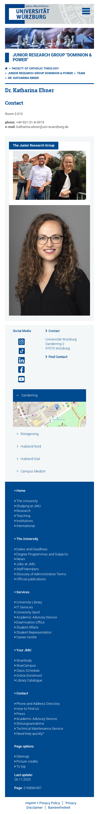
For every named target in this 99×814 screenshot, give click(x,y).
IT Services (23, 607)
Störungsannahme (29, 724)
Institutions (23, 521)
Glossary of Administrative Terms (40, 574)
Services (22, 592)
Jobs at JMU (24, 564)
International (24, 526)
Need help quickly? (29, 734)
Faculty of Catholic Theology (35, 68)
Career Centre (25, 637)
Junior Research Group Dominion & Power (40, 73)
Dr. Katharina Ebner (23, 78)
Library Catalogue (28, 680)
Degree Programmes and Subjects (41, 554)
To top (20, 766)
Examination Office (29, 622)
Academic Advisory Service (35, 617)
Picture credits (26, 761)
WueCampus (25, 665)
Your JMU (22, 650)
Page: (18, 788)
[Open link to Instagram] (19, 342)
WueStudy (23, 660)
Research (22, 511)
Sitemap (21, 756)
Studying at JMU (27, 506)
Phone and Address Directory (37, 704)
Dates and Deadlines (31, 549)
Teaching (22, 516)
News (19, 559)
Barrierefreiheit (59, 807)
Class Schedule (27, 671)
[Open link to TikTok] (19, 351)
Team (81, 73)
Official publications (30, 579)
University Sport (27, 612)
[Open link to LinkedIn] (19, 360)
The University (26, 501)
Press (19, 714)
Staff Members (26, 569)
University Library (28, 602)
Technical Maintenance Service (38, 729)
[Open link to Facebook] (19, 369)
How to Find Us (26, 709)
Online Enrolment (28, 676)
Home (19, 491)
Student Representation (32, 632)
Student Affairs (26, 627)
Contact (54, 331)
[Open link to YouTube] (19, 379)
